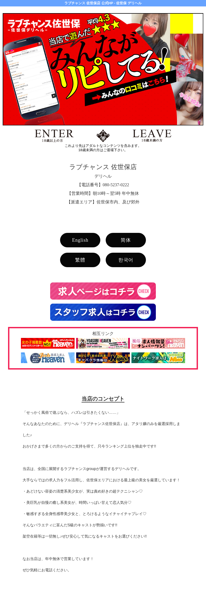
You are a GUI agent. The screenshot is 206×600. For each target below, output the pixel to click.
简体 (126, 240)
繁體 (80, 260)
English (80, 240)
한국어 (125, 260)
